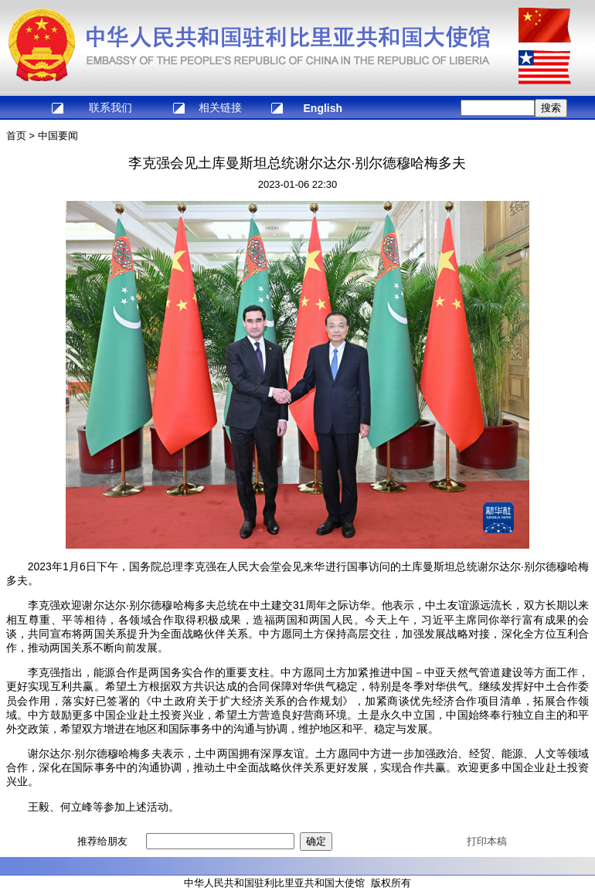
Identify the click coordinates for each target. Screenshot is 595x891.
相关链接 (220, 107)
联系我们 (110, 107)
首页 (16, 135)
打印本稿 (487, 841)
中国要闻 (58, 135)
